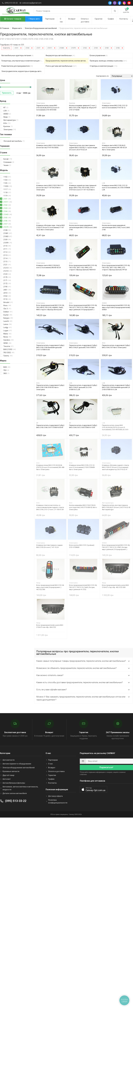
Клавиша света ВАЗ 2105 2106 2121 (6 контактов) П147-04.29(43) (50, 146)
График (111, 19)
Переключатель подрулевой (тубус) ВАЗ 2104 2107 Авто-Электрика (116, 346)
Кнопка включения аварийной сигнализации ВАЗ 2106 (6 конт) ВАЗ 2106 (83, 227)
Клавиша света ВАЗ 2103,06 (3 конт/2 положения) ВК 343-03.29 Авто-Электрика (114, 147)
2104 (27, 48)
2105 (96, 48)
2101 (16, 48)
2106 (118, 48)
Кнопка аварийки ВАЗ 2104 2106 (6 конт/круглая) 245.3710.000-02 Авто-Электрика (83, 507)
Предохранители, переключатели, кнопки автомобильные (67, 61)
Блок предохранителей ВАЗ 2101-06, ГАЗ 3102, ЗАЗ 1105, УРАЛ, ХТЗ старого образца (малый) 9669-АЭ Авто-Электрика (83, 267)
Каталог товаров (12, 19)
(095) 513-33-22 (11, 3)
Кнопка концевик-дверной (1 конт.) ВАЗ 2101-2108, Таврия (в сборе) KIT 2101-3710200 (83, 108)
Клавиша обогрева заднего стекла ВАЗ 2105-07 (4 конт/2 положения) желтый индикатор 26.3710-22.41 (115, 467)
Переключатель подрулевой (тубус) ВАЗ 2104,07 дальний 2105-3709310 (83, 346)
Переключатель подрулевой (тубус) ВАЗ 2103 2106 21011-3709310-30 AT (50, 426)
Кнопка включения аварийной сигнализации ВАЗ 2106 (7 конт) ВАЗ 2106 (116, 227)
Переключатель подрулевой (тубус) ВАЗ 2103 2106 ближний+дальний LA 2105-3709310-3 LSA (116, 387)
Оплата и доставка (85, 20)
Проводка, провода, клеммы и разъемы (108, 61)
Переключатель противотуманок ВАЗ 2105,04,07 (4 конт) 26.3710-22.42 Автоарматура (116, 507)
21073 (73, 48)
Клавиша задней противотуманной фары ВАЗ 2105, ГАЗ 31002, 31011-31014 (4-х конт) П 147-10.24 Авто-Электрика (82, 187)
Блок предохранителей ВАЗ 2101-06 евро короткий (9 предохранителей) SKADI (116, 307)
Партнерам (49, 19)
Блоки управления (99, 55)
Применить (6, 93)
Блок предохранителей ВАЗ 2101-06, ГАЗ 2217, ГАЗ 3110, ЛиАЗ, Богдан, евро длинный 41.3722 (83, 587)
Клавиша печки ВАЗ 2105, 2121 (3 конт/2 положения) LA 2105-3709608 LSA (116, 187)
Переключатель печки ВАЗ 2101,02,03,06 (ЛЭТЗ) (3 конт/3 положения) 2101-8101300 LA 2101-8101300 (115, 427)
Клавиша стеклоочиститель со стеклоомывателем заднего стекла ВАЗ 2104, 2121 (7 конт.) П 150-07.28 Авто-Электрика (50, 507)
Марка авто (34, 19)
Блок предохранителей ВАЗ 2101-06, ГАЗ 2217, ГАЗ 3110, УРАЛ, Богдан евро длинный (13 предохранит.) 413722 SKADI (116, 547)
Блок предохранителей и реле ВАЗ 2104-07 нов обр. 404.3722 (49, 626)
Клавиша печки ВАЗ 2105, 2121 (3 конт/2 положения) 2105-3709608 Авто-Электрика (82, 467)
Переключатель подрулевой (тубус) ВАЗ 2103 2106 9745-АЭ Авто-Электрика (50, 387)
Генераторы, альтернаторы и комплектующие (22, 61)
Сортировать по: (102, 76)
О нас (61, 20)
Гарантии (98, 19)
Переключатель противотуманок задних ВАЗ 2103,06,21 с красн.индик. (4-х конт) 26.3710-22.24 (83, 147)
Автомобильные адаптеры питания (17, 55)
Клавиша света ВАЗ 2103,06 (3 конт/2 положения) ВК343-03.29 (48, 266)
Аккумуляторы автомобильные (60, 55)
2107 (38, 48)
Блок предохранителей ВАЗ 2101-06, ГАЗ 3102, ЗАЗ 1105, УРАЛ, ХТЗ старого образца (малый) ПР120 (116, 267)
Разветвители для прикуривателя (17, 66)
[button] (93, 789)
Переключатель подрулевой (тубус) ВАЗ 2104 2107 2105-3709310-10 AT (83, 426)
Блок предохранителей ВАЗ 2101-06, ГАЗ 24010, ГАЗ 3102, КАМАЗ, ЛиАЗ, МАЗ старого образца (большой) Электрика (50, 307)
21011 (50, 48)
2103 (107, 48)
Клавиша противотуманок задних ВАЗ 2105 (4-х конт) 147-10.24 (49, 546)
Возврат (72, 19)
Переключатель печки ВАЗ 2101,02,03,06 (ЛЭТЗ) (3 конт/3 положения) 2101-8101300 (47, 108)
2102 (85, 48)
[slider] (30, 87)
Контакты (123, 19)
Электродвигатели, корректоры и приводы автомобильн (22, 71)
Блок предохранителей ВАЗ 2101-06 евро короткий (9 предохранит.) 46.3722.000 (50, 587)
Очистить (6, 48)
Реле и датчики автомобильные (61, 66)
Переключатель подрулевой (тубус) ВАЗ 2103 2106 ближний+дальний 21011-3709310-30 (50, 347)
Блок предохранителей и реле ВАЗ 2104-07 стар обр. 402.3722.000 (115, 586)
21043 (61, 48)
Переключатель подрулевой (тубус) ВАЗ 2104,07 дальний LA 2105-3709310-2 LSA (83, 387)
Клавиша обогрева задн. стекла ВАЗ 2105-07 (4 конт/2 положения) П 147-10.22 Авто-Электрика (50, 227)
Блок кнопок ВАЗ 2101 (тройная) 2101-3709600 (81, 546)
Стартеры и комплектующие (103, 66)
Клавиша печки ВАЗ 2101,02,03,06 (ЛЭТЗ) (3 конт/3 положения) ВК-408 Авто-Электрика (50, 467)
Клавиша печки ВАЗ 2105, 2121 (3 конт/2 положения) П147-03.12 (114, 107)
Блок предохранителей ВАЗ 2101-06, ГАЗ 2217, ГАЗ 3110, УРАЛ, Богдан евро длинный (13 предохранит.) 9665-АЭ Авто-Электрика (83, 307)
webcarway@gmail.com (31, 3)
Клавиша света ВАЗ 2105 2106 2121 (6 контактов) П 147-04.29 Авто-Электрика (50, 187)
